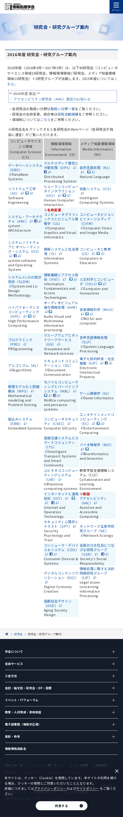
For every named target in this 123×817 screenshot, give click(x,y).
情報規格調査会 (15, 748)
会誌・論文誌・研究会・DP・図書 (28, 688)
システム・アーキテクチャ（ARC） (25, 219)
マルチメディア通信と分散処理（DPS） (61, 165)
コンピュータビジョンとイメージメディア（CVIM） (97, 219)
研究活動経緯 (68, 114)
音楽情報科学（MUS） (98, 309)
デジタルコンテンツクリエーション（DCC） (61, 575)
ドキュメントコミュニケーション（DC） (61, 363)
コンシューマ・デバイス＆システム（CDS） (61, 547)
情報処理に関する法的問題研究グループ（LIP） (97, 573)
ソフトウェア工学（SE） (22, 191)
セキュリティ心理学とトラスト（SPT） (61, 524)
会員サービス (14, 664)
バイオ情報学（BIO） (97, 444)
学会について (14, 651)
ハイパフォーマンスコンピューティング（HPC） (24, 312)
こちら (45, 119)
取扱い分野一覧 (63, 108)
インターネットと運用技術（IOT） (61, 496)
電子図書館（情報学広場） (23, 724)
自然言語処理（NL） (96, 167)
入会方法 (11, 676)
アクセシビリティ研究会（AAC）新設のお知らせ (52, 99)
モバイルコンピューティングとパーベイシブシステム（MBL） (61, 386)
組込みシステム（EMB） (20, 421)
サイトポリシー (87, 788)
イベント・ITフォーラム (21, 700)
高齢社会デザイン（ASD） (58, 603)
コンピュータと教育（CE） (95, 251)
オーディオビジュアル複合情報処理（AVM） (61, 305)
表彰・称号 (12, 736)
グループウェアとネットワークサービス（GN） (61, 340)
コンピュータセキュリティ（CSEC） (61, 421)
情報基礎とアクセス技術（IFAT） (61, 277)
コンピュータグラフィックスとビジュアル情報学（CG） (61, 219)
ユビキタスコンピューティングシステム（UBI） (61, 475)
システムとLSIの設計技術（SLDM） (25, 279)
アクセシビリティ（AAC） (93, 500)
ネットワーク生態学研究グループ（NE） (97, 528)
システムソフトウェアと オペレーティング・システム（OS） (24, 247)
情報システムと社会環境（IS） (61, 251)
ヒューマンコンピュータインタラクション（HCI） (61, 191)
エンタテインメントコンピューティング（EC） (97, 419)
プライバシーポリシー (50, 788)
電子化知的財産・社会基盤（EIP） (97, 360)
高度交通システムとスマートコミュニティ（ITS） (61, 442)
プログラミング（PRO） (20, 342)
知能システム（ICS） (96, 188)
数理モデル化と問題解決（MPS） (24, 388)
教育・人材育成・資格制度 (23, 712)
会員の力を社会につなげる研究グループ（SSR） (97, 550)
